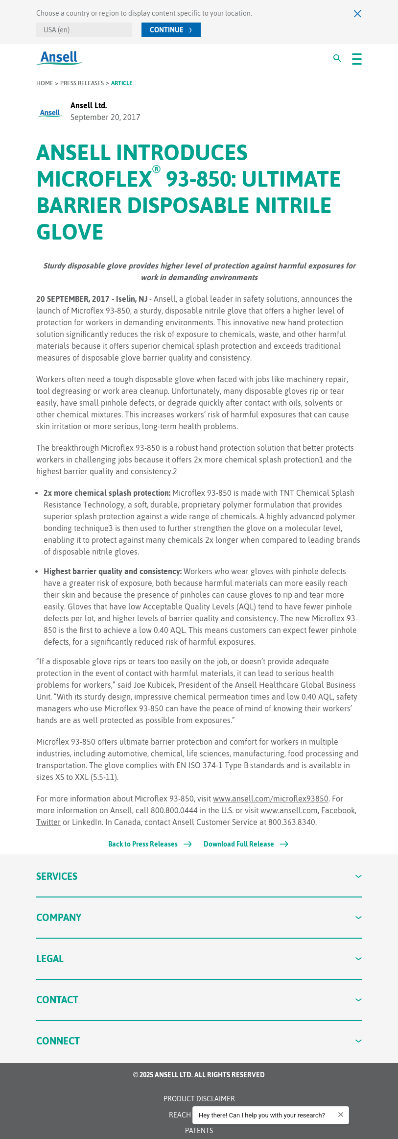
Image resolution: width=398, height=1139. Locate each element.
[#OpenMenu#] (357, 58)
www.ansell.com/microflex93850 (270, 798)
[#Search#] (337, 58)
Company (199, 917)
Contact (199, 999)
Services (199, 876)
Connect (199, 1040)
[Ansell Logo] (59, 58)
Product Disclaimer (199, 1099)
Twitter (48, 822)
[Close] (357, 13)
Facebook (338, 810)
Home (44, 83)
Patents (199, 1131)
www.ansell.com (289, 810)
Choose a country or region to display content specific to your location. (144, 13)
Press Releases (82, 83)
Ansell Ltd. (88, 105)
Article (122, 83)
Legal (199, 958)
